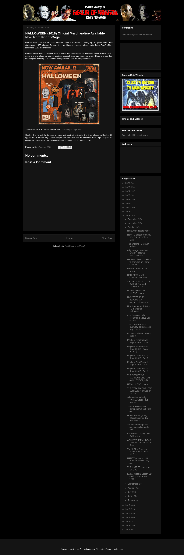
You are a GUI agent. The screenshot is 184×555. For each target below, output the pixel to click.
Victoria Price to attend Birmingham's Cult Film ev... (139, 409)
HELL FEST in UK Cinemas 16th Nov (137, 276)
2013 (128, 521)
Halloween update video (138, 231)
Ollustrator (100, 549)
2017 (128, 505)
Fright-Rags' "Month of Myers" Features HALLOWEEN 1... (137, 253)
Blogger (119, 549)
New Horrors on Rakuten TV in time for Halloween (138, 308)
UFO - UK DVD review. (137, 384)
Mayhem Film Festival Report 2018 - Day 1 (137, 369)
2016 (128, 509)
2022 (128, 199)
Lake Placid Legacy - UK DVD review (138, 434)
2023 (128, 195)
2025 (128, 187)
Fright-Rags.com (74, 130)
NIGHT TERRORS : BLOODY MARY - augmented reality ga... (139, 299)
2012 (128, 525)
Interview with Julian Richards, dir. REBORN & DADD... (139, 318)
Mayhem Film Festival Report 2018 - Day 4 (137, 341)
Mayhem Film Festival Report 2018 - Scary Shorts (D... (137, 349)
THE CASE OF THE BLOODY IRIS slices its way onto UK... (139, 327)
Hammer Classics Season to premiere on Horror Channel (139, 262)
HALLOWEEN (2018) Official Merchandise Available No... (137, 418)
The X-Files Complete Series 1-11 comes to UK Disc (138, 451)
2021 (128, 203)
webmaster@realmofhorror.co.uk (137, 34)
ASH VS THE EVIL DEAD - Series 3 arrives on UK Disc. (139, 442)
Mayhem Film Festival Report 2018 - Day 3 (137, 356)
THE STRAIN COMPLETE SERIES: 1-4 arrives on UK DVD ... (139, 391)
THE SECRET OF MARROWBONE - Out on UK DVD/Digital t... (138, 377)
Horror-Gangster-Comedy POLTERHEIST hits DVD (139, 237)
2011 (128, 529)
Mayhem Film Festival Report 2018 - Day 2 (137, 363)
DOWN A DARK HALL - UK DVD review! (138, 291)
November (133, 223)
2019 (128, 211)
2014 (128, 517)
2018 (128, 215)
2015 (128, 513)
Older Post (107, 238)
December (133, 219)
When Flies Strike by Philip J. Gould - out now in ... (137, 400)
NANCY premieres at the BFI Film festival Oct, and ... (138, 461)
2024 (128, 191)
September (133, 484)
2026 (128, 183)
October (132, 227)
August (131, 488)
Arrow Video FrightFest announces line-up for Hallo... (138, 427)
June (130, 496)
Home (69, 238)
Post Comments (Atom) (75, 246)
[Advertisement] (135, 55)
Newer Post (31, 238)
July (130, 492)
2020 (128, 207)
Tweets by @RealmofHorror (135, 135)
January (132, 500)
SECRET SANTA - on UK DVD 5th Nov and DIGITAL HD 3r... (139, 284)
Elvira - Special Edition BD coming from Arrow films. (139, 476)
